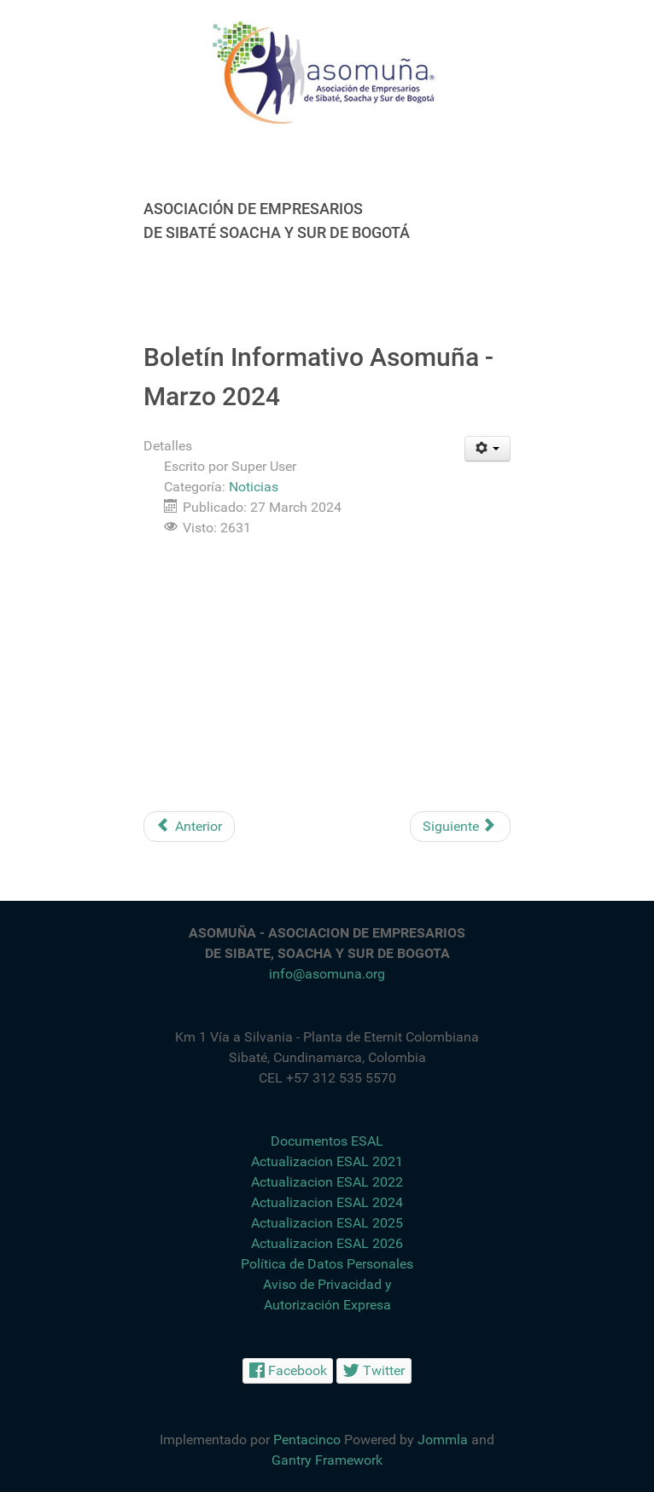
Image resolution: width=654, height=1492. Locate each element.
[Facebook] (287, 1370)
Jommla (443, 1439)
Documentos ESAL (327, 1141)
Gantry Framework (327, 1460)
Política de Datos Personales (327, 1264)
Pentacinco (307, 1439)
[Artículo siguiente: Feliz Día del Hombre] (460, 826)
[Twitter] (374, 1370)
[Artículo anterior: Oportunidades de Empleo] (189, 826)
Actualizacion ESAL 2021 (327, 1161)
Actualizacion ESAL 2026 (327, 1243)
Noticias (253, 487)
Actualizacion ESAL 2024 (327, 1202)
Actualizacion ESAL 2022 (327, 1182)
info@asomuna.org (327, 974)
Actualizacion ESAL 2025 (327, 1223)
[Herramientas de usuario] (487, 449)
